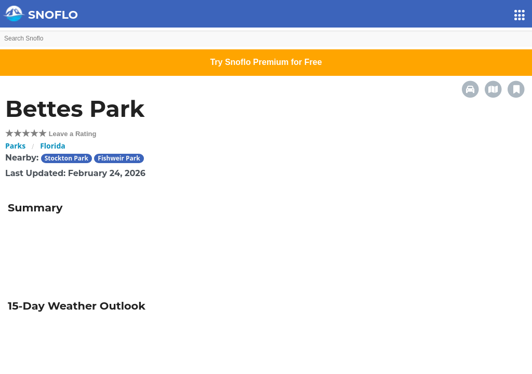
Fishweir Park (119, 158)
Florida (52, 146)
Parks (15, 146)
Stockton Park (66, 158)
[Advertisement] (266, 253)
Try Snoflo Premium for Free (266, 62)
